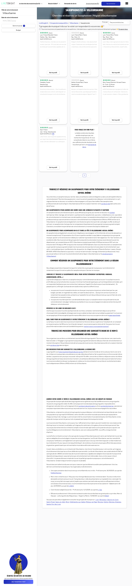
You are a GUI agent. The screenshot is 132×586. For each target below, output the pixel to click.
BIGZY (107, 496)
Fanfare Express (56, 473)
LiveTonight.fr (43, 23)
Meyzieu (100, 502)
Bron (67, 502)
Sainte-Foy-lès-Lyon (53, 504)
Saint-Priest (50, 502)
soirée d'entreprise (107, 406)
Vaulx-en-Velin (60, 502)
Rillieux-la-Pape (91, 502)
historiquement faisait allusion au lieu (71, 352)
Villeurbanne (74, 23)
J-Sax (100, 490)
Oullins (106, 502)
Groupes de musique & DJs (59, 23)
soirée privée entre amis (87, 406)
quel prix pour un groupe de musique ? (96, 326)
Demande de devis (70, 3)
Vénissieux (102, 499)
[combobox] (18, 13)
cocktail (112, 212)
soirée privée (105, 204)
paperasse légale (114, 315)
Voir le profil (53, 72)
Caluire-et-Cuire (112, 499)
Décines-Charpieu (115, 502)
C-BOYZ (71, 486)
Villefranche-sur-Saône (78, 502)
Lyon (97, 499)
